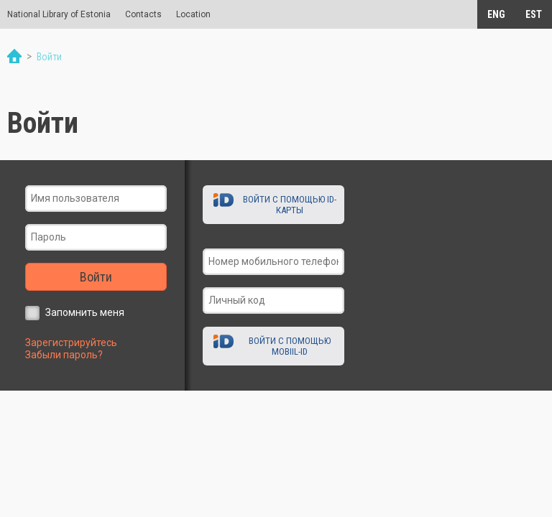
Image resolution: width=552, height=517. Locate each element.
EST (533, 14)
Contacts (143, 14)
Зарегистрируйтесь (71, 342)
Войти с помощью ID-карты (289, 204)
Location (193, 14)
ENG (496, 14)
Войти (96, 276)
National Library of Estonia (59, 14)
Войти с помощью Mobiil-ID (290, 346)
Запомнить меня (84, 312)
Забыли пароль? (64, 354)
